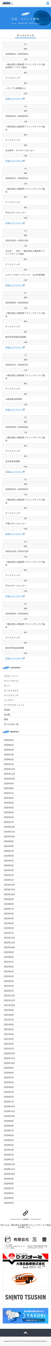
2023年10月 (9, 894)
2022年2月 (9, 986)
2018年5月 (9, 1198)
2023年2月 (9, 928)
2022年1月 (9, 991)
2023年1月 (9, 933)
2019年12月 (9, 1106)
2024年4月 (9, 865)
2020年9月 (9, 1068)
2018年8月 (9, 1184)
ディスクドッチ (11, 695)
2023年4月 (9, 918)
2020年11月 (9, 1058)
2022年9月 (9, 952)
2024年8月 (9, 846)
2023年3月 (9, 923)
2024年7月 (9, 851)
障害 (6, 719)
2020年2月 (9, 1097)
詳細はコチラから (13, 99)
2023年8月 (9, 904)
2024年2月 (9, 875)
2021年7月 (9, 1020)
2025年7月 (9, 793)
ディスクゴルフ (11, 690)
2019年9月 (9, 1121)
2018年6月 (9, 1193)
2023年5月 (9, 914)
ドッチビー (9, 700)
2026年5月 (9, 745)
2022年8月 (9, 957)
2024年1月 (9, 880)
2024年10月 (9, 836)
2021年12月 (9, 996)
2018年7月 (9, 1188)
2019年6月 (9, 1135)
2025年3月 (9, 812)
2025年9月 (9, 783)
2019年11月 (9, 1111)
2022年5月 (9, 971)
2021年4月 (9, 1034)
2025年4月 (9, 808)
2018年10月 (9, 1174)
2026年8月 (9, 740)
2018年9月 (9, 1179)
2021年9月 (9, 1010)
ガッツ (7, 686)
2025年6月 (9, 798)
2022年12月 (9, 938)
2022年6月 (9, 967)
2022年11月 (9, 942)
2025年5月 (9, 803)
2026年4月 (9, 750)
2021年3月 (9, 1039)
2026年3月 (9, 755)
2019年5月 (9, 1140)
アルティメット (11, 676)
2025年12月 (9, 769)
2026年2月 (9, 759)
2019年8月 (9, 1126)
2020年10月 (9, 1063)
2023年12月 (9, 885)
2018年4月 (9, 1203)
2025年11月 (9, 774)
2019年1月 (9, 1159)
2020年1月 (9, 1102)
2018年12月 (9, 1164)
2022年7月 (9, 962)
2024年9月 (9, 841)
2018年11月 (9, 1169)
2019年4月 (9, 1145)
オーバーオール (11, 681)
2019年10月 (9, 1116)
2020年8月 (9, 1073)
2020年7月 (9, 1077)
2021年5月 (9, 1029)
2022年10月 (9, 947)
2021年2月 (9, 1044)
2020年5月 (9, 1082)
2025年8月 (9, 788)
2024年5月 (9, 861)
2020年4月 (9, 1087)
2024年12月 (9, 827)
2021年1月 (9, 1049)
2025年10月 (9, 779)
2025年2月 (9, 817)
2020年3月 (9, 1092)
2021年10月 (9, 1005)
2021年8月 (9, 1015)
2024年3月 (9, 870)
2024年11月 (9, 832)
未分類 (7, 715)
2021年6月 (9, 1024)
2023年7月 (9, 909)
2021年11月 (9, 1000)
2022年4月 (9, 976)
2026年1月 (9, 764)
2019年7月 (9, 1130)
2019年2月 (9, 1155)
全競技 (7, 710)
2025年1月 (9, 822)
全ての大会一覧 (11, 724)
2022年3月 (9, 981)
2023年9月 (9, 899)
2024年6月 (9, 856)
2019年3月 (9, 1150)
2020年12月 (9, 1053)
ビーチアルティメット (14, 705)
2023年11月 (9, 889)
